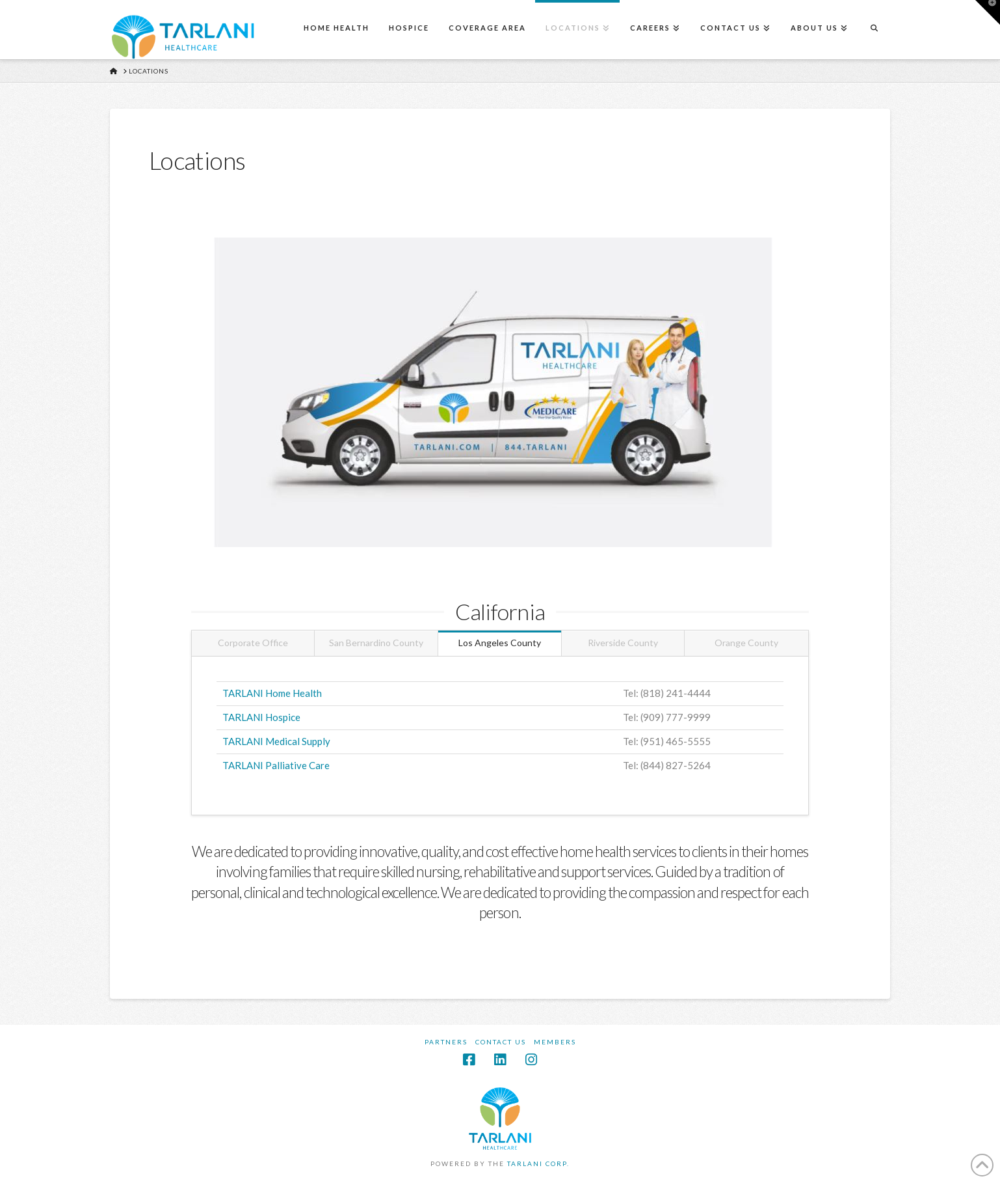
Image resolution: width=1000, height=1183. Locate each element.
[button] (987, 12)
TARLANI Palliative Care (276, 765)
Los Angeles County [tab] (499, 642)
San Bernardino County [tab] (376, 642)
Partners (446, 1042)
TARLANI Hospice (261, 717)
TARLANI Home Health (272, 693)
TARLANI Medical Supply (276, 741)
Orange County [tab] (746, 642)
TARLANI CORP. (538, 1163)
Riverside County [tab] (623, 642)
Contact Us (500, 1042)
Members (555, 1042)
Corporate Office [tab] (253, 642)
